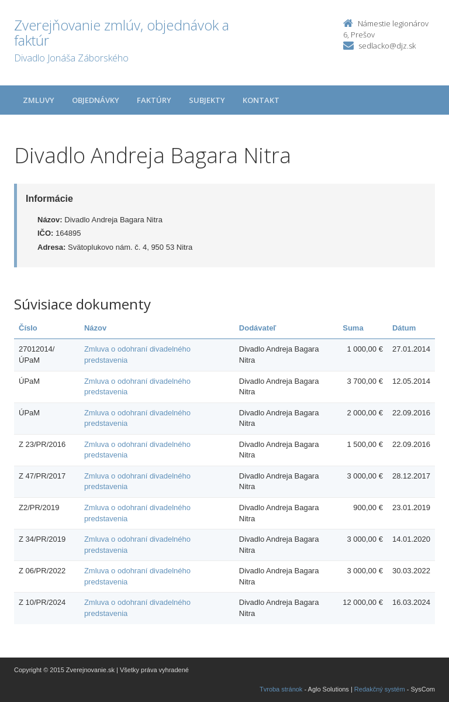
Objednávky (95, 100)
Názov (95, 328)
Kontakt (261, 100)
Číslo (28, 328)
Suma (353, 328)
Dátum (404, 328)
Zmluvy (38, 100)
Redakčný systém (379, 689)
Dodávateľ (258, 328)
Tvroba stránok (281, 689)
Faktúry (154, 100)
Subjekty (207, 100)
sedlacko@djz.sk (387, 45)
